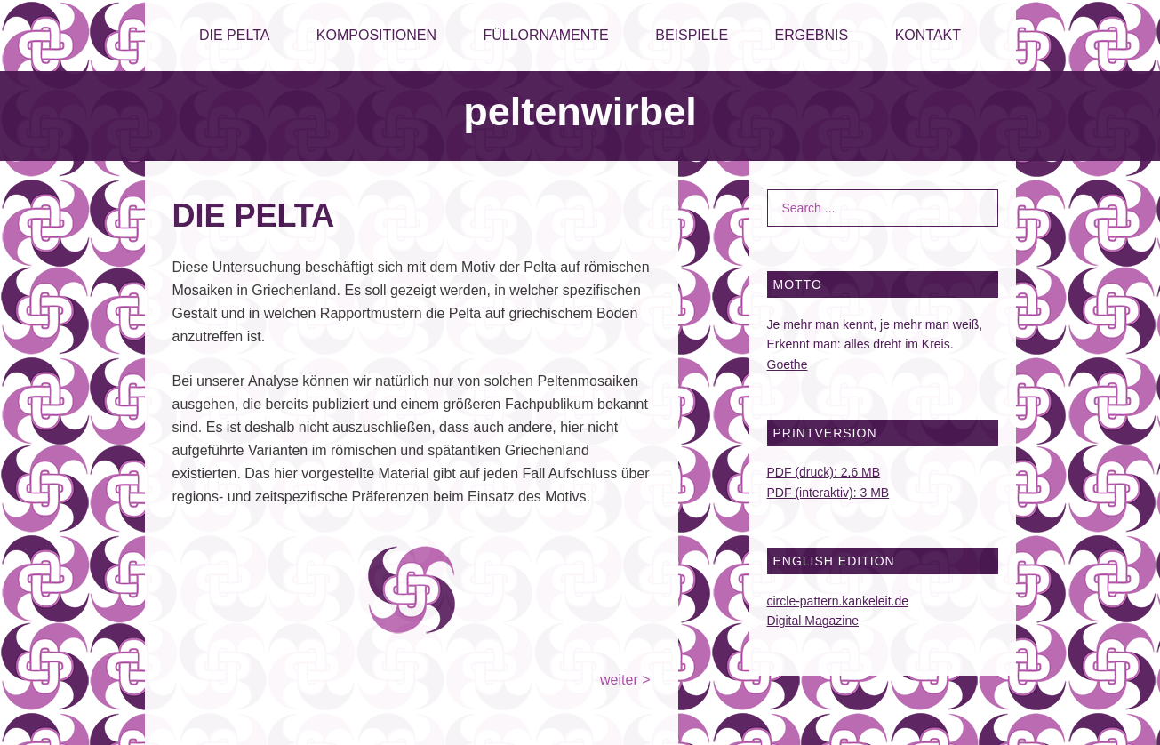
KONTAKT (928, 35)
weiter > (625, 679)
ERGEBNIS (812, 35)
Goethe (787, 364)
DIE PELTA (234, 35)
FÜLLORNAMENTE (545, 35)
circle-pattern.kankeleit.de (838, 601)
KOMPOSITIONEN (376, 35)
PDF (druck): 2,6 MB (824, 472)
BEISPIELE (691, 35)
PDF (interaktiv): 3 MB (828, 492)
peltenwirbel (580, 111)
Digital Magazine (813, 620)
